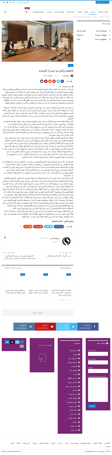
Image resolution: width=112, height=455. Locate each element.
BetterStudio (16, 451)
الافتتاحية (74, 366)
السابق (68, 300)
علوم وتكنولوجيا (38, 12)
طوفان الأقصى (72, 398)
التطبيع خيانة (73, 370)
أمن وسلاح (70, 12)
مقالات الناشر (103, 12)
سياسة (93, 12)
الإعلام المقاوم (72, 362)
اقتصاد (79, 12)
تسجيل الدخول (22, 2)
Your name (98, 352)
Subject (98, 369)
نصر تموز (74, 430)
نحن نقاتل (74, 426)
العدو (86, 12)
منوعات (49, 12)
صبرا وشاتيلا (73, 394)
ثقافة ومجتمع (59, 12)
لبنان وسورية (73, 406)
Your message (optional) (98, 388)
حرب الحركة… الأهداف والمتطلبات (59, 256)
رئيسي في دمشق (71, 386)
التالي (62, 300)
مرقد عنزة (73, 414)
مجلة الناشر (73, 410)
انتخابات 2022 (72, 378)
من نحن (60, 443)
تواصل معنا (102, 343)
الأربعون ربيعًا (72, 358)
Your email (98, 361)
